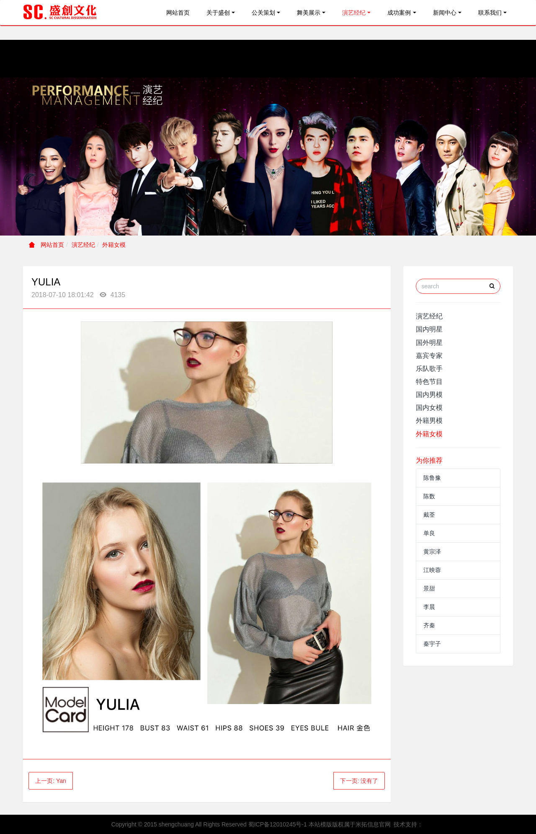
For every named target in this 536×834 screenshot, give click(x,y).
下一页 (359, 780)
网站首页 (178, 12)
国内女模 (429, 407)
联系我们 (490, 12)
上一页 (50, 780)
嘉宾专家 (429, 355)
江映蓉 (432, 570)
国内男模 (429, 394)
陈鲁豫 (432, 477)
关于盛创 (218, 12)
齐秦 (429, 625)
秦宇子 (432, 643)
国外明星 (429, 342)
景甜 (429, 588)
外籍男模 (429, 420)
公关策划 (263, 12)
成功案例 (399, 12)
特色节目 (429, 381)
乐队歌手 (429, 368)
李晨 (429, 606)
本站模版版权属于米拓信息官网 (350, 824)
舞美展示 (308, 12)
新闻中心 (444, 12)
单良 (429, 533)
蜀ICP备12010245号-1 (277, 824)
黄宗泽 (432, 551)
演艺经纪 (354, 12)
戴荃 (429, 514)
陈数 (429, 496)
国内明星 (429, 329)
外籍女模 (114, 244)
